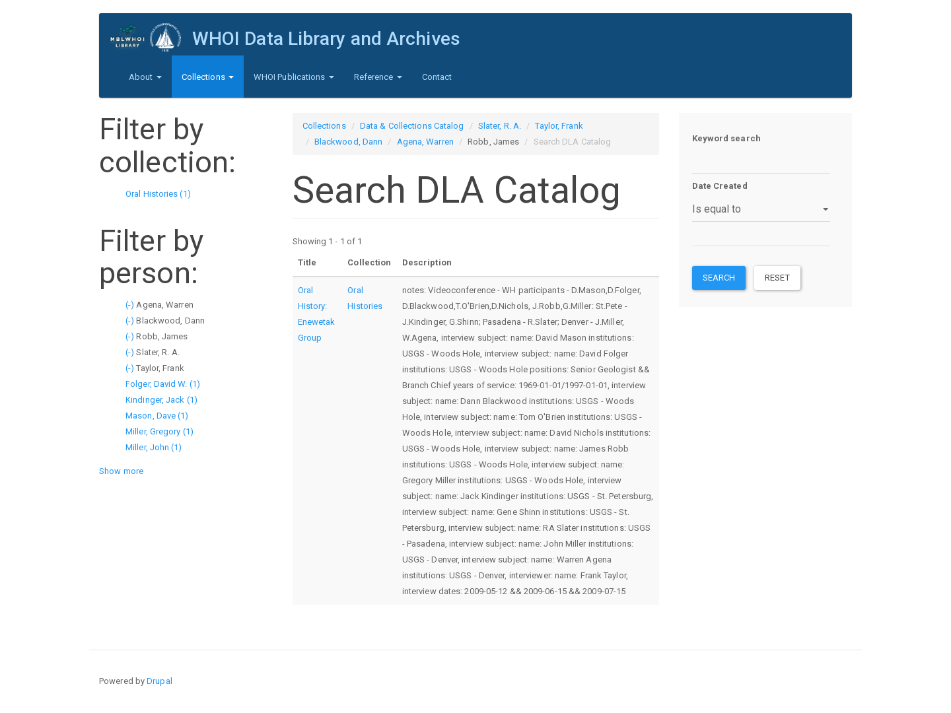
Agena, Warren (425, 142)
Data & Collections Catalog (412, 126)
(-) (130, 305)
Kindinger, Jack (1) (161, 400)
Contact (437, 77)
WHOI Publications (294, 77)
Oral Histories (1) (158, 194)
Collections (208, 77)
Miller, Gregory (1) (159, 431)
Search (719, 278)
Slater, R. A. (499, 126)
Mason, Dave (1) (157, 416)
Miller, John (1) (153, 447)
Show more (121, 471)
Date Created (720, 186)
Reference (378, 77)
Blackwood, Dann (348, 142)
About (145, 77)
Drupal (159, 681)
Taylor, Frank (558, 126)
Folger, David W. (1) (162, 384)
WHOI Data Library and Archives (325, 39)
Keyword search (726, 138)
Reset (777, 278)
